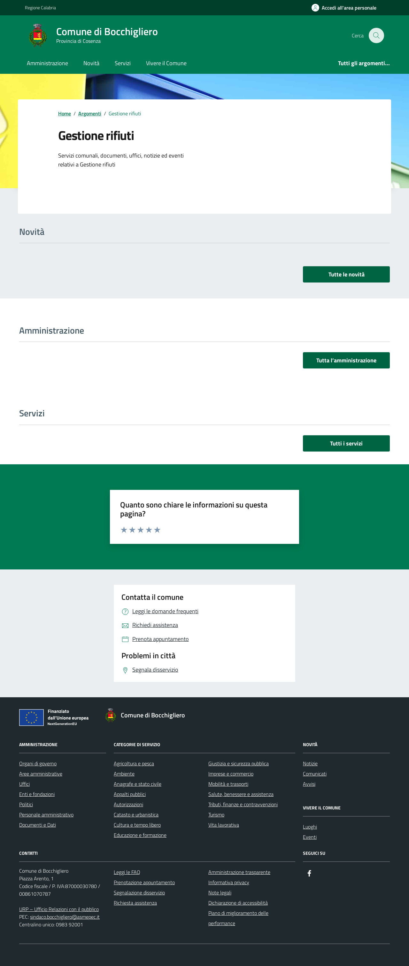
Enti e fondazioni (37, 794)
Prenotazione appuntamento (144, 882)
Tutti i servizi (346, 443)
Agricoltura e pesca (134, 763)
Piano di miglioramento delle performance (238, 918)
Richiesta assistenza (135, 903)
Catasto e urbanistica (136, 814)
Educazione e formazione (140, 835)
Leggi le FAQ (127, 872)
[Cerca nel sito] (376, 35)
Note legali (219, 892)
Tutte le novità (346, 274)
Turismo (216, 814)
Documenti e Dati (37, 825)
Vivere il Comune (166, 63)
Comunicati (315, 773)
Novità (91, 63)
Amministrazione (47, 63)
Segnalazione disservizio (139, 892)
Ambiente (124, 773)
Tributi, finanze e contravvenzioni (243, 804)
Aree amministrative (40, 773)
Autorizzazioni (128, 804)
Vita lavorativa (223, 825)
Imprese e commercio (230, 773)
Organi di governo (38, 763)
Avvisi (309, 784)
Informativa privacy (228, 882)
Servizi (123, 63)
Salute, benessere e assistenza (241, 794)
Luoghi (310, 827)
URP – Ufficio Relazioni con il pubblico (59, 909)
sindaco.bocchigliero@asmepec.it (65, 917)
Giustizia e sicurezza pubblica (238, 763)
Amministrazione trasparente (239, 872)
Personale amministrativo (46, 814)
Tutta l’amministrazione (346, 360)
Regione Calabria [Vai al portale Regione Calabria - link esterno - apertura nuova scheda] (40, 7)
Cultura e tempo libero (137, 825)
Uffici (24, 784)
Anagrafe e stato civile (137, 784)
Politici (26, 804)
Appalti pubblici (130, 794)
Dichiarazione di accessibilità (238, 903)
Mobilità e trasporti (228, 784)
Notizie (310, 763)
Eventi (310, 837)
